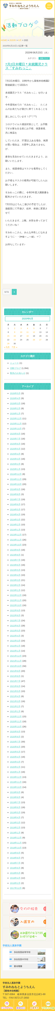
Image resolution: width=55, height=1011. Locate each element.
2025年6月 (15, 444)
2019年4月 (15, 817)
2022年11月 (16, 600)
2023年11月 (16, 539)
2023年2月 (15, 585)
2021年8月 (15, 676)
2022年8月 (15, 615)
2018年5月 (15, 873)
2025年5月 (15, 448)
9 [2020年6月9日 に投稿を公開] (14, 332)
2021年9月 (15, 671)
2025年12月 (16, 418)
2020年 (12, 40)
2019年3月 (15, 822)
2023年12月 (16, 534)
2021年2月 (15, 706)
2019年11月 (16, 782)
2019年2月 (15, 827)
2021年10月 (16, 666)
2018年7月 (15, 863)
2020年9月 (15, 731)
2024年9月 (15, 489)
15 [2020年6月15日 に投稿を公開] (8, 336)
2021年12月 (16, 656)
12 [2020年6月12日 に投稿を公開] (34, 332)
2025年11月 (16, 423)
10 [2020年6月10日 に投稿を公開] (21, 332)
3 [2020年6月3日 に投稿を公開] (21, 328)
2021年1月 (15, 711)
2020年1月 (15, 772)
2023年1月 (15, 590)
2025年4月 (15, 454)
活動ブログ (44, 58)
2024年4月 (15, 514)
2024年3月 (15, 519)
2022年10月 (16, 605)
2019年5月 (15, 812)
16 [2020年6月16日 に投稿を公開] (15, 336)
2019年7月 (15, 802)
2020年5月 (15, 751)
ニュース (14, 363)
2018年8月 (15, 858)
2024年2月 (15, 524)
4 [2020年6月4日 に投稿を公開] (27, 328)
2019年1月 (15, 832)
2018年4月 (15, 878)
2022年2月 (15, 646)
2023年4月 (15, 575)
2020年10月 (16, 726)
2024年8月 (15, 494)
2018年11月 (16, 842)
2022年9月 (15, 610)
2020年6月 (15, 746)
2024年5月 (15, 509)
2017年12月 (16, 888)
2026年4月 (15, 398)
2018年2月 (15, 883)
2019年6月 (15, 807)
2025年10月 (16, 428)
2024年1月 (15, 529)
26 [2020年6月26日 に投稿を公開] (34, 340)
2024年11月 (16, 479)
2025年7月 (15, 438)
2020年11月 (16, 721)
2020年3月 (15, 762)
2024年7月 (15, 499)
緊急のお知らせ (17, 373)
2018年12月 (16, 837)
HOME (4, 40)
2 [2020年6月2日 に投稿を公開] (14, 328)
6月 (20, 40)
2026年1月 (15, 413)
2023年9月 (15, 550)
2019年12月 (16, 777)
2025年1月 (15, 469)
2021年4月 (15, 696)
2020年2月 (15, 767)
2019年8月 (15, 797)
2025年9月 (15, 433)
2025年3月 (15, 459)
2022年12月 (16, 595)
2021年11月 (16, 661)
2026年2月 (15, 408)
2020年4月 (15, 757)
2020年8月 (15, 736)
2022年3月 (15, 640)
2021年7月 (15, 681)
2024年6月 (15, 504)
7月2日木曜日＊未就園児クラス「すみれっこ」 (26, 66)
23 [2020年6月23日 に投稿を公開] (15, 340)
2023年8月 (15, 555)
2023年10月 (16, 544)
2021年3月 (15, 701)
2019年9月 (15, 792)
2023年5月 (15, 570)
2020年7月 (15, 741)
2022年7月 (15, 620)
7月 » (14, 347)
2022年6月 (15, 625)
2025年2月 (15, 464)
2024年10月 (16, 484)
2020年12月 (16, 716)
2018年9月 (15, 853)
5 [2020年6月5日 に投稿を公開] (33, 328)
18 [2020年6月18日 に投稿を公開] (27, 336)
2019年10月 (16, 787)
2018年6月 (15, 868)
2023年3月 (15, 580)
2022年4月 (15, 635)
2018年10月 (16, 847)
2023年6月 (15, 565)
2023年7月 (15, 560)
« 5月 (7, 347)
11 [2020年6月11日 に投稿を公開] (27, 332)
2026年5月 (15, 393)
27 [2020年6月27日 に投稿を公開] (40, 340)
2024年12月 (16, 474)
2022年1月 (15, 651)
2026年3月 (15, 403)
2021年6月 (15, 686)
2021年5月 (15, 691)
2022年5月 (15, 630)
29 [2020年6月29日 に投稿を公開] (8, 343)
